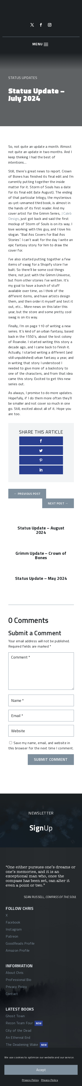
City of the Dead (18, 1030)
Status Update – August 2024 (40, 530)
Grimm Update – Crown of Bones (41, 555)
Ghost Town (15, 1015)
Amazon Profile (18, 950)
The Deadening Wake (22, 1044)
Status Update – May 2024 (41, 578)
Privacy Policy (30, 1080)
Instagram (14, 929)
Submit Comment (51, 759)
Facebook (13, 922)
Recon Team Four (19, 1023)
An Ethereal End (18, 1037)
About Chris (15, 972)
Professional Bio (18, 979)
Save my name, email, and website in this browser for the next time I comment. (41, 745)
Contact (12, 993)
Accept (41, 1069)
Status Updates (22, 77)
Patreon (12, 936)
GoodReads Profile (20, 943)
